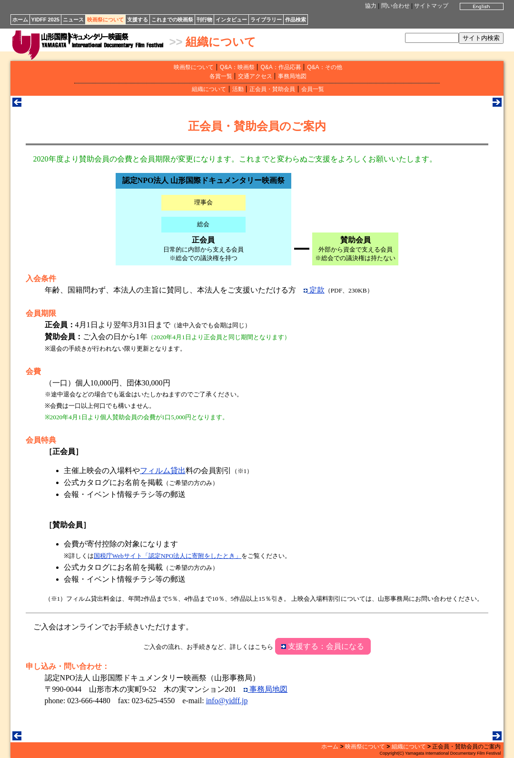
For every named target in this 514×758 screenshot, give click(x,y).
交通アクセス (255, 76)
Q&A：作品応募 (280, 67)
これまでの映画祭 (172, 19)
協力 (370, 5)
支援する (137, 19)
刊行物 (204, 19)
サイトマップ (431, 5)
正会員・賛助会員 (272, 89)
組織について (221, 41)
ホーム (20, 19)
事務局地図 (292, 76)
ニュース (73, 19)
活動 (238, 89)
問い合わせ (395, 5)
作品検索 (295, 19)
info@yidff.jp (227, 701)
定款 (314, 290)
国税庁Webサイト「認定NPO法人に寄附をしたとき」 (168, 555)
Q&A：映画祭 (237, 67)
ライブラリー (266, 19)
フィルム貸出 (163, 470)
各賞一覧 (220, 76)
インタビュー (231, 19)
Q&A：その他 (324, 67)
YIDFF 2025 (45, 19)
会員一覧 (312, 89)
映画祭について (105, 19)
